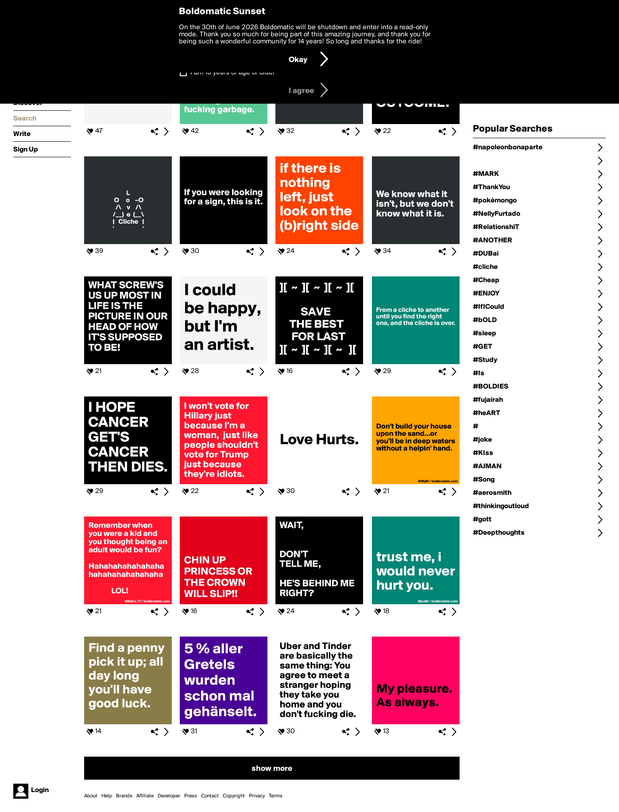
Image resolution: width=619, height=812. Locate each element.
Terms (275, 796)
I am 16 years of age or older (232, 72)
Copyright (234, 796)
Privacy (257, 796)
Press (190, 796)
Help (106, 796)
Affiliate (145, 796)
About (90, 796)
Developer (169, 796)
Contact (210, 796)
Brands (124, 796)
